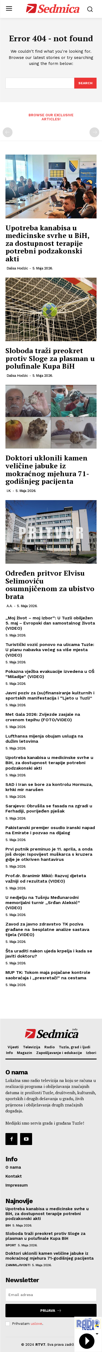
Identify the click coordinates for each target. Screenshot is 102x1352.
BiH (8, 1225)
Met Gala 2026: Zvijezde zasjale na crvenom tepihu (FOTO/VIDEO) (42, 717)
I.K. (9, 491)
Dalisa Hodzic (17, 268)
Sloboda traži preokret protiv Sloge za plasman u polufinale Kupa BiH (50, 358)
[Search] (85, 83)
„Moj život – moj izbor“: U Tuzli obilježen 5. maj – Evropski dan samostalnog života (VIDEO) (50, 623)
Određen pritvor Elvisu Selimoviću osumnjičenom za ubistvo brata (49, 584)
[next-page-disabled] (94, 132)
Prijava (51, 1310)
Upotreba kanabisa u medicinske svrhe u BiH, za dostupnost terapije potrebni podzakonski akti (47, 243)
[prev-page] (8, 132)
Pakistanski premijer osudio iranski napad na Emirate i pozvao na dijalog (50, 830)
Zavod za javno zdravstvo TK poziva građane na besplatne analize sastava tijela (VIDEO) (47, 929)
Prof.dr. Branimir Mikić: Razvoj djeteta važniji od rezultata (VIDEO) (45, 878)
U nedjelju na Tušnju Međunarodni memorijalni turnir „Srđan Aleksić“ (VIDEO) (42, 902)
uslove (36, 1324)
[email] (51, 1294)
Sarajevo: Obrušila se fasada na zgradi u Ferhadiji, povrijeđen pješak (48, 808)
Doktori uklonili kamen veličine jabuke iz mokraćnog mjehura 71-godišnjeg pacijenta (47, 469)
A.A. (10, 606)
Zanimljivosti (17, 1265)
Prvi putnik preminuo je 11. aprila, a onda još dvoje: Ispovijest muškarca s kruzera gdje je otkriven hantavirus (48, 854)
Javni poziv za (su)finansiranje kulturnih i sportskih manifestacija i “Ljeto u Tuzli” (49, 695)
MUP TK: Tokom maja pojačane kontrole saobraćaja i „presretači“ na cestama (47, 975)
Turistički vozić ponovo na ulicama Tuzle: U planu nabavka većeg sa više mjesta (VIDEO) (49, 649)
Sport (10, 1245)
